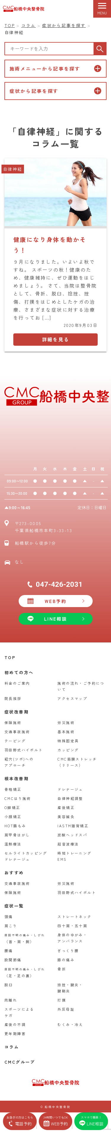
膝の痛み (66, 959)
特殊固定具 (68, 740)
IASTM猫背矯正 (73, 825)
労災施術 (66, 722)
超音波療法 (68, 843)
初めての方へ (18, 672)
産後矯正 (66, 807)
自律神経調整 (70, 798)
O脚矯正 (12, 807)
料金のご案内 (17, 683)
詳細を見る (55, 339)
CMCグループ (19, 1062)
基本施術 (66, 731)
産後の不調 (15, 1024)
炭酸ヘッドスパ (72, 834)
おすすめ (14, 872)
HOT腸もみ (15, 825)
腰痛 (8, 950)
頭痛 (8, 916)
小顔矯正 (13, 816)
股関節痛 (13, 959)
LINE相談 (55, 619)
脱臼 (8, 984)
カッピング (68, 749)
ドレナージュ (70, 789)
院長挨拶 (13, 698)
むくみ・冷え (70, 1024)
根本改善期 (16, 778)
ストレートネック (74, 916)
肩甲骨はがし (17, 834)
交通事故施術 (17, 731)
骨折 (61, 968)
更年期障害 (15, 1033)
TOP (9, 657)
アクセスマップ (72, 698)
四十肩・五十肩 (72, 925)
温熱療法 (13, 843)
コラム (11, 1047)
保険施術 (13, 722)
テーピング (15, 740)
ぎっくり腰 (68, 950)
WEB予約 (55, 601)
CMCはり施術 (17, 798)
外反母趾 (66, 1009)
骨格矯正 (13, 789)
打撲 (61, 999)
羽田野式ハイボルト (23, 749)
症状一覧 (14, 906)
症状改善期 (16, 712)
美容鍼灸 (66, 816)
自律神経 (12, 169)
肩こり (10, 925)
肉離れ (10, 999)
